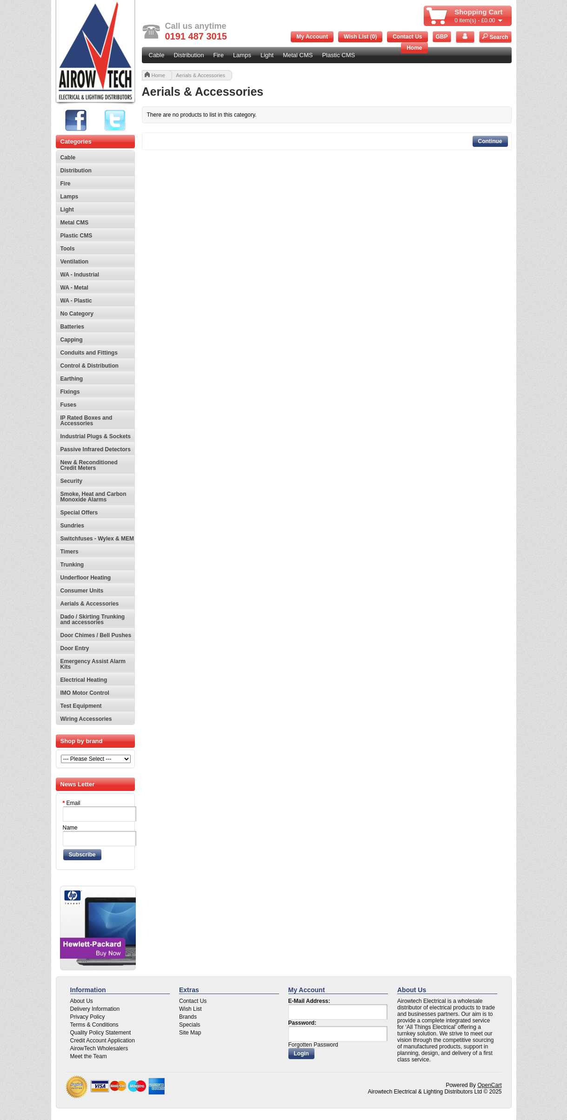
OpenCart (489, 1085)
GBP (441, 36)
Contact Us (407, 36)
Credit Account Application (102, 1040)
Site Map (190, 1032)
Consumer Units (82, 590)
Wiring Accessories (86, 719)
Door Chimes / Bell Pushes (96, 635)
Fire (218, 55)
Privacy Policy (87, 1017)
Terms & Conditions (94, 1024)
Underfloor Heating (85, 577)
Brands (188, 1017)
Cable (157, 55)
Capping (71, 339)
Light (266, 55)
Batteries (72, 326)
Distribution (188, 55)
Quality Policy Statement (100, 1032)
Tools (67, 248)
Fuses (68, 405)
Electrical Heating (83, 680)
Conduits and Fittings (89, 352)
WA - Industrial (80, 274)
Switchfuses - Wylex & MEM (97, 538)
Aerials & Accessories (89, 603)
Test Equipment (81, 706)
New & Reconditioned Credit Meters (89, 465)
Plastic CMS (338, 55)
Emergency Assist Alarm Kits (93, 664)
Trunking (72, 564)
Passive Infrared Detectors (95, 449)
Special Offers (79, 512)
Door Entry (74, 648)
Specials (189, 1024)
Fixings (70, 392)
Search (495, 36)
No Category (76, 313)
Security (71, 481)
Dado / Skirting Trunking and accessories (92, 619)
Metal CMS (298, 55)
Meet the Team (88, 1056)
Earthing (71, 379)
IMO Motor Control (84, 693)
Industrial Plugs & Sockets (95, 436)
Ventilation (74, 261)
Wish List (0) (360, 36)
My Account (312, 36)
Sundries (72, 525)
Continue (490, 141)
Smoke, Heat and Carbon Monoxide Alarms (93, 497)
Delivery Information (95, 1009)
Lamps (242, 55)
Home (414, 48)
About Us (81, 1001)
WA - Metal (74, 287)
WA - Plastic (76, 300)
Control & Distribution (89, 365)
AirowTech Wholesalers (99, 1048)
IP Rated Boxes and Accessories (86, 421)
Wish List (190, 1009)
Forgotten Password (313, 1044)
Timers (69, 551)
